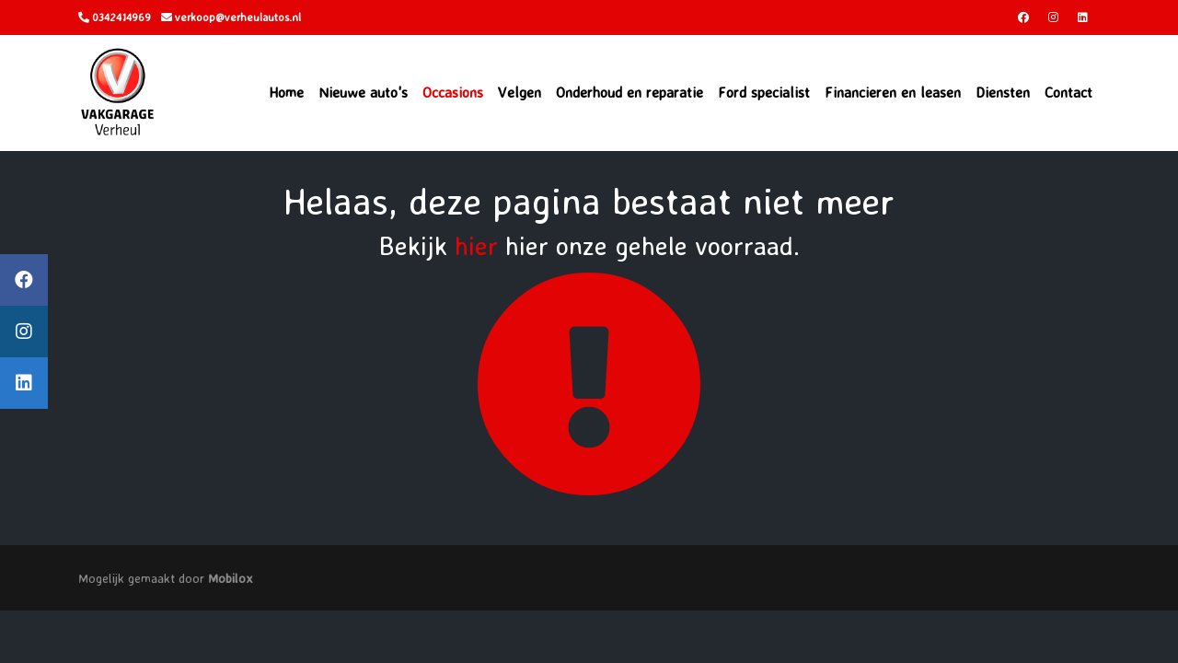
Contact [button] (1068, 92)
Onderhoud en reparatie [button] (629, 92)
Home (286, 92)
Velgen (519, 92)
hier (476, 245)
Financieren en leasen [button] (893, 92)
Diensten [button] (1003, 92)
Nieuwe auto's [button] (363, 92)
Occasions (452, 92)
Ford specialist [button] (764, 92)
